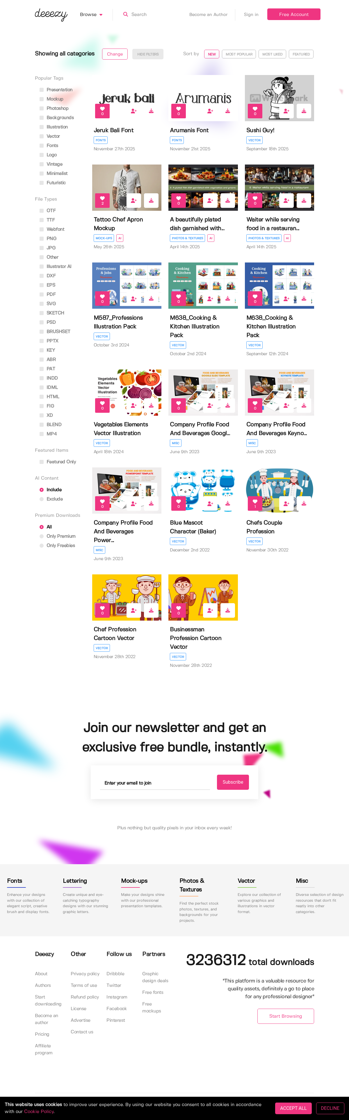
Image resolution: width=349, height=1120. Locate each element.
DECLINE (330, 1108)
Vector (254, 140)
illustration (54, 127)
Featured (301, 54)
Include (50, 490)
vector (50, 136)
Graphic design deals (155, 977)
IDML (49, 387)
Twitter (113, 985)
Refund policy (85, 997)
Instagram (116, 997)
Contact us (82, 1032)
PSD (48, 322)
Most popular (239, 54)
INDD (49, 378)
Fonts (101, 140)
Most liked (272, 54)
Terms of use (84, 985)
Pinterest (115, 1020)
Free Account (294, 14)
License (78, 1009)
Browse (96, 15)
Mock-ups (104, 238)
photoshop (54, 108)
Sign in (251, 15)
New (212, 54)
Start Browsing (285, 1016)
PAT (47, 369)
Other (49, 257)
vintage (51, 164)
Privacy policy (85, 974)
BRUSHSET (55, 332)
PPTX (49, 341)
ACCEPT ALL (293, 1108)
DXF (48, 276)
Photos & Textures (187, 238)
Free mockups (151, 1007)
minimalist (53, 174)
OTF (48, 211)
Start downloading (48, 1000)
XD (46, 415)
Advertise (80, 1020)
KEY (47, 350)
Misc (175, 443)
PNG (48, 239)
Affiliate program (44, 1049)
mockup (51, 99)
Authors (43, 985)
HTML (49, 397)
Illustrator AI (56, 267)
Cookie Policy (39, 1112)
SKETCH (52, 313)
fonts (49, 146)
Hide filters (148, 54)
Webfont (52, 229)
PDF (48, 294)
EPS (47, 285)
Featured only (58, 462)
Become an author (46, 1019)
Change (115, 54)
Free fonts (152, 992)
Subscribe (233, 782)
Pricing (42, 1034)
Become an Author (212, 14)
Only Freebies (57, 546)
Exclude (51, 499)
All (45, 527)
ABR (48, 360)
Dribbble (115, 974)
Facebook (116, 1009)
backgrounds (57, 118)
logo (48, 155)
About (41, 974)
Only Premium (58, 536)
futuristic (53, 183)
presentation (56, 90)
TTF (47, 220)
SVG (48, 304)
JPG (47, 248)
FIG (47, 406)
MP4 (48, 434)
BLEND (50, 425)
